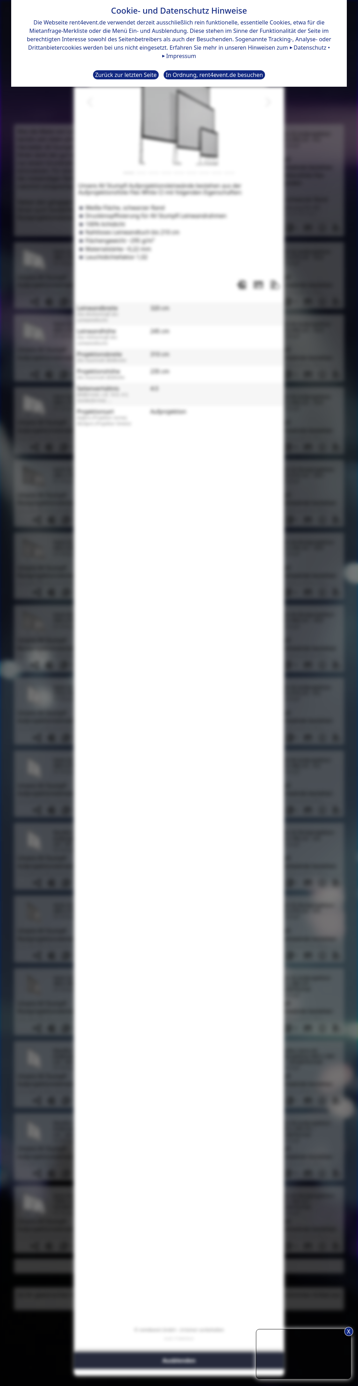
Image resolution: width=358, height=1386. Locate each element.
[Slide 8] (217, 173)
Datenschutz (310, 47)
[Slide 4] (166, 173)
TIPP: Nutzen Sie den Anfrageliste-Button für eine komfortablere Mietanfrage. (303, 1353)
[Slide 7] (204, 173)
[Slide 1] (128, 173)
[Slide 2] (141, 173)
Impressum (181, 56)
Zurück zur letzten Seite (126, 75)
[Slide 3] (154, 173)
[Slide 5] (179, 173)
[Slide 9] (229, 173)
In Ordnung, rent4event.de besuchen (214, 75)
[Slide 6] (191, 173)
